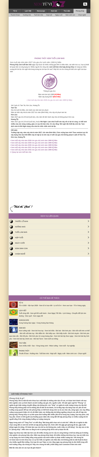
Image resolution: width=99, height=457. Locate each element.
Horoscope (41, 11)
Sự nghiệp (71, 346)
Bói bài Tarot (38, 339)
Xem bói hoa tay (37, 331)
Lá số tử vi (57, 305)
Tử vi (15, 11)
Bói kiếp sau (50, 333)
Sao (33, 346)
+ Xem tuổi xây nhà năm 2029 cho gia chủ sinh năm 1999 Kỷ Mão (33, 143)
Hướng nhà (27, 15)
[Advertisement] (49, 37)
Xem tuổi (62, 346)
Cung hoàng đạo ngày (27, 323)
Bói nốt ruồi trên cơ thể (81, 331)
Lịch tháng (67, 313)
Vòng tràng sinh (42, 346)
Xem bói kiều (49, 331)
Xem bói (54, 11)
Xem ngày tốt (38, 316)
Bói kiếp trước (61, 333)
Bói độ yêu (24, 336)
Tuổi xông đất (24, 313)
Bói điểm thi (40, 333)
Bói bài (58, 331)
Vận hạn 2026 (33, 305)
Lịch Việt (28, 11)
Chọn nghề (82, 15)
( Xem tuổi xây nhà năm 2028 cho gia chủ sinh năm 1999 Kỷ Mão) (49, 100)
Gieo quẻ (28, 316)
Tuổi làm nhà (38, 15)
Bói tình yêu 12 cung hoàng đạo (41, 336)
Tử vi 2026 (23, 305)
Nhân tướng (53, 346)
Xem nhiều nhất (25, 346)
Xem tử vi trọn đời (45, 305)
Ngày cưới (58, 15)
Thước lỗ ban (15, 15)
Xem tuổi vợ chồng (51, 339)
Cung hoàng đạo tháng (45, 323)
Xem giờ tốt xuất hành (38, 313)
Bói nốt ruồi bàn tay (27, 333)
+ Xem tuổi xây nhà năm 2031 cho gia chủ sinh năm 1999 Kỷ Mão (33, 147)
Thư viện (67, 11)
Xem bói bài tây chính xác (22, 339)
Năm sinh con (70, 15)
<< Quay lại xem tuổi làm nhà (20, 152)
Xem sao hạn (67, 305)
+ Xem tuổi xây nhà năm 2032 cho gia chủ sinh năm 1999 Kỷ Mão (33, 150)
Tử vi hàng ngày (80, 305)
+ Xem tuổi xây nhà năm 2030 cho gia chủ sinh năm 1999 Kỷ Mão (33, 145)
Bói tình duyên (73, 333)
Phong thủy (80, 11)
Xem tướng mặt (24, 331)
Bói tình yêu (66, 331)
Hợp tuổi (49, 15)
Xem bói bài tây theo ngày (63, 336)
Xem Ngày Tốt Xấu (54, 313)
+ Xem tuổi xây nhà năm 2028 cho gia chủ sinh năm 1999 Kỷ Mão (33, 140)
